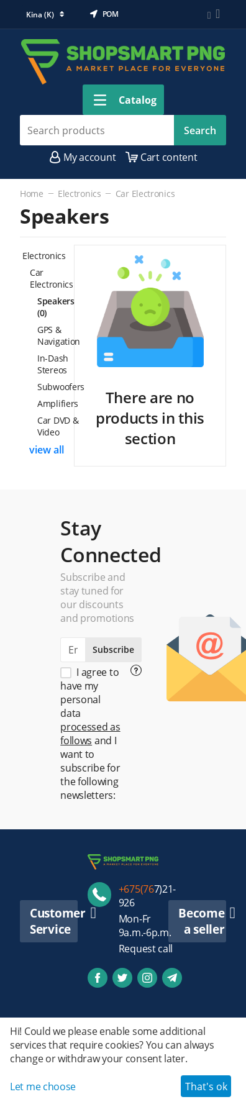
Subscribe (113, 649)
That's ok (206, 1086)
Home (31, 193)
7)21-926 (147, 895)
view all (46, 450)
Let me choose (43, 1086)
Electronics (79, 193)
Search (200, 130)
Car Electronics (145, 193)
